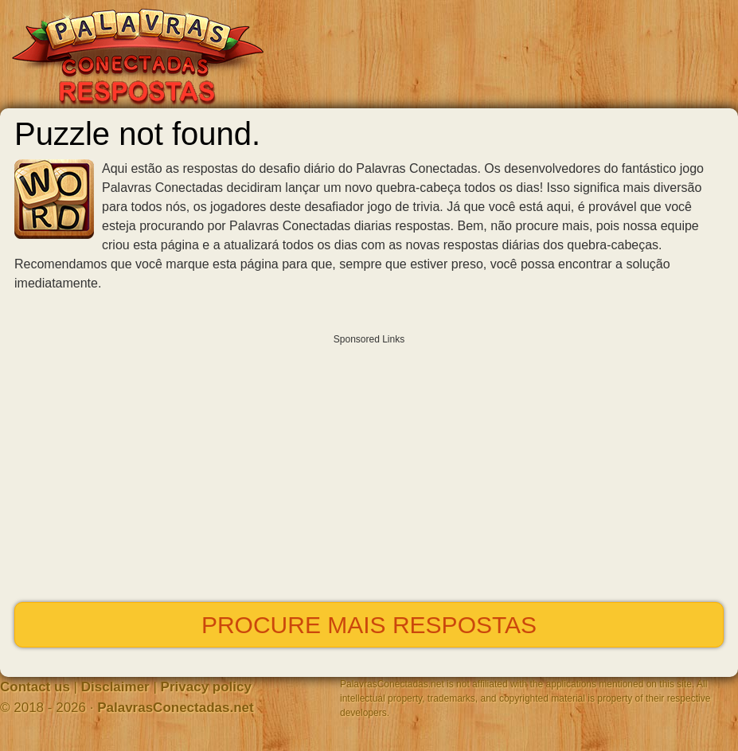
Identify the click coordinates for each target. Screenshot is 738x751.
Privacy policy (206, 686)
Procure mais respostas (369, 625)
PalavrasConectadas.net (175, 707)
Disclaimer (115, 686)
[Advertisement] (369, 464)
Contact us (35, 686)
